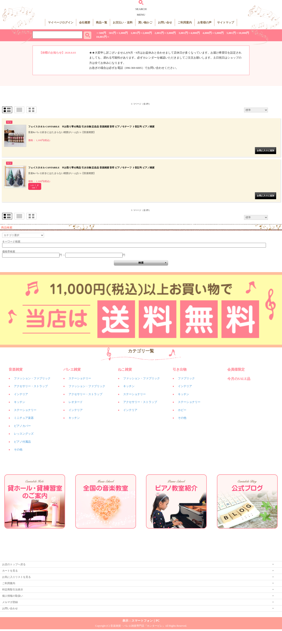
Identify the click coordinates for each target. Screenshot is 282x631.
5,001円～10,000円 (237, 33)
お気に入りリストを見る (16, 576)
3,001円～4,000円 (189, 33)
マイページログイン (60, 22)
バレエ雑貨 (72, 369)
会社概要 (84, 22)
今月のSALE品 (238, 379)
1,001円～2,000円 (141, 33)
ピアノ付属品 (22, 441)
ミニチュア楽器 (24, 417)
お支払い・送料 (123, 22)
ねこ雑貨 (125, 369)
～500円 (101, 33)
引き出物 (180, 369)
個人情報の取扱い (12, 595)
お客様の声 (204, 22)
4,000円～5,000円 (213, 33)
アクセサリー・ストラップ (31, 386)
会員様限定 (236, 369)
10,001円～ (103, 36)
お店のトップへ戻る (14, 564)
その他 (18, 449)
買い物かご (145, 22)
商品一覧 (101, 22)
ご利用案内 (185, 22)
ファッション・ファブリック (32, 378)
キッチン (19, 402)
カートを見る (10, 570)
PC (158, 620)
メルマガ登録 (10, 602)
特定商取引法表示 (12, 589)
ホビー (182, 410)
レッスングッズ (24, 433)
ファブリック (186, 378)
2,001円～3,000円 (165, 33)
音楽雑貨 (16, 369)
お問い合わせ (10, 608)
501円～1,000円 (118, 33)
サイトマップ (225, 22)
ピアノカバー (22, 425)
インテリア (21, 394)
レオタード (76, 402)
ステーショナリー (25, 410)
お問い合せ (165, 22)
